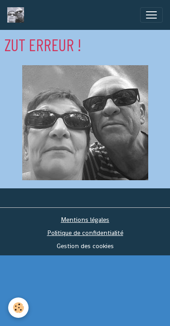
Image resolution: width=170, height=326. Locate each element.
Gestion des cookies (85, 246)
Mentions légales (85, 220)
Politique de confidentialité (85, 233)
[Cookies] (18, 307)
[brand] (17, 15)
